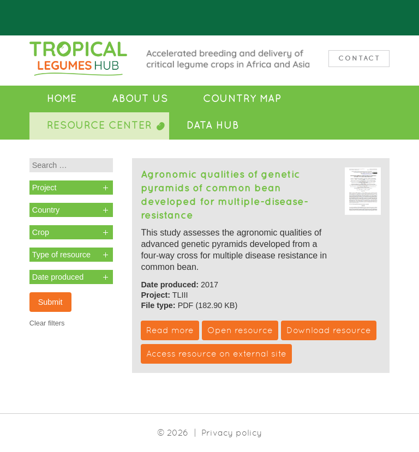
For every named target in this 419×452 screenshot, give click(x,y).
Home (62, 98)
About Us (140, 98)
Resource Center (99, 125)
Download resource (328, 330)
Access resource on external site (216, 353)
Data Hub (213, 125)
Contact (359, 58)
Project (44, 187)
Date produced (57, 277)
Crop (40, 232)
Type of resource (61, 254)
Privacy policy (231, 432)
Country (45, 210)
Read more (170, 330)
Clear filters (47, 323)
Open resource (240, 330)
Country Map (242, 98)
